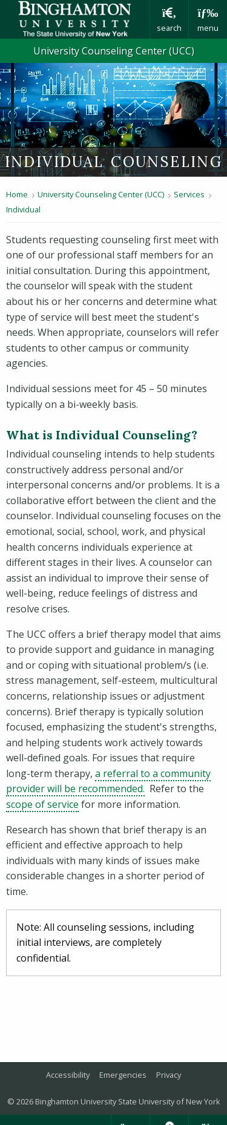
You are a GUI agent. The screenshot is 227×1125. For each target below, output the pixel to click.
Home (17, 194)
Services (189, 194)
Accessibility (68, 1074)
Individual (23, 209)
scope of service (42, 804)
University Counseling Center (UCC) (113, 50)
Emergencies (122, 1074)
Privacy (168, 1074)
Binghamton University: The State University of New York (74, 19)
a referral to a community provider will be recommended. (108, 781)
